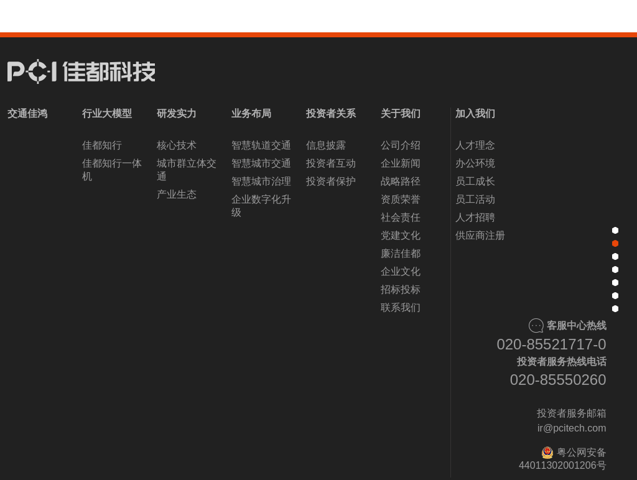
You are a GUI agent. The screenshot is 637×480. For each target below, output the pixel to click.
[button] (249, 453)
